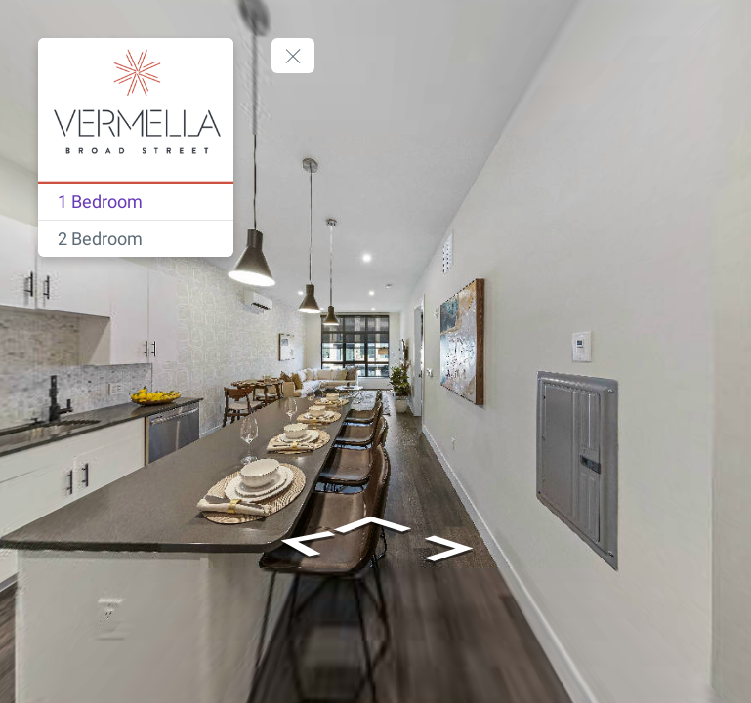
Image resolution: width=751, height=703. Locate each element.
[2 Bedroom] (135, 239)
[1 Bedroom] (135, 202)
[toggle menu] (292, 55)
